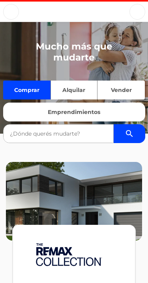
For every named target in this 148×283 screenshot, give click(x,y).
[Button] (11, 12)
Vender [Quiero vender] (121, 90)
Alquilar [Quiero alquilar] (73, 90)
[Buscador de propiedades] (129, 133)
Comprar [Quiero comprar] (26, 90)
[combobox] (58, 133)
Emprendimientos (74, 112)
